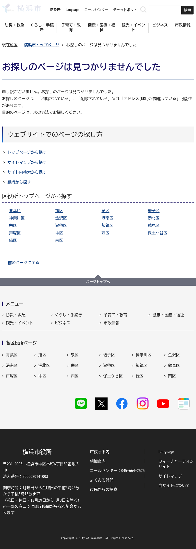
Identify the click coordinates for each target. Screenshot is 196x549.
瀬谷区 (61, 225)
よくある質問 (101, 480)
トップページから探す (27, 152)
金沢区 (61, 218)
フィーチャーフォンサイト (176, 464)
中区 (59, 233)
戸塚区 (15, 233)
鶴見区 (153, 225)
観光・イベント (19, 323)
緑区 (13, 240)
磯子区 (153, 211)
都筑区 (107, 225)
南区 (59, 240)
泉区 (105, 211)
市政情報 (111, 323)
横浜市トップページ (41, 45)
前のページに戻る (23, 263)
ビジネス (63, 323)
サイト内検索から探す (27, 172)
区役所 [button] (55, 10)
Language (166, 452)
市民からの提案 (103, 489)
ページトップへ (98, 281)
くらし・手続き (68, 315)
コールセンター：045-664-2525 (117, 470)
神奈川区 (17, 218)
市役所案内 (100, 452)
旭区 (59, 211)
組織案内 (98, 461)
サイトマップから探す (27, 162)
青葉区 (15, 211)
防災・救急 (15, 315)
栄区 (13, 225)
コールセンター (96, 10)
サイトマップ (170, 476)
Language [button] (72, 10)
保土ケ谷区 (157, 233)
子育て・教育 (115, 315)
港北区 (153, 218)
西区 (105, 233)
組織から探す (19, 182)
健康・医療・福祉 (168, 315)
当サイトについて (174, 485)
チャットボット (125, 10)
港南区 (107, 218)
